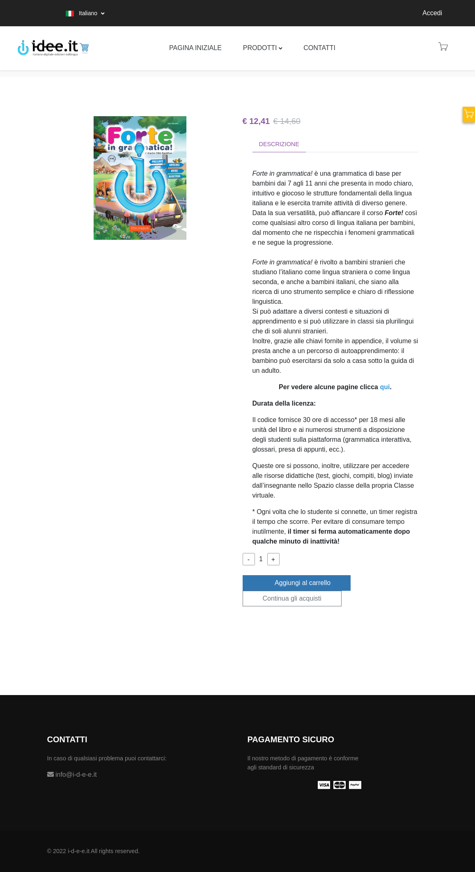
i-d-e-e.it (78, 851)
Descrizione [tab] (279, 144)
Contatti (319, 47)
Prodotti (260, 47)
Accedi (432, 12)
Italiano (82, 13)
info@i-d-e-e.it (72, 774)
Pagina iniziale (195, 47)
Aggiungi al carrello (297, 582)
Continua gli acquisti (292, 598)
